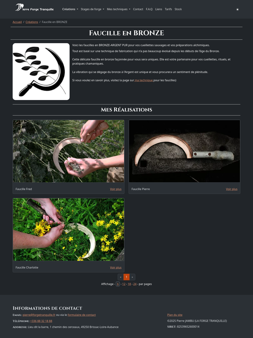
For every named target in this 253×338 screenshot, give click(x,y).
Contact (138, 9)
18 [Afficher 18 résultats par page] (129, 284)
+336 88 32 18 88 (41, 321)
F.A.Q (149, 9)
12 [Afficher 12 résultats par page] (123, 284)
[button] (237, 9)
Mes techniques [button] (117, 9)
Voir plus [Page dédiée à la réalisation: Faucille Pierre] (232, 189)
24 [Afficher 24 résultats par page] (134, 284)
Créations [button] (69, 9)
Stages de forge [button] (91, 9)
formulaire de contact (82, 315)
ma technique (143, 80)
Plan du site (174, 315)
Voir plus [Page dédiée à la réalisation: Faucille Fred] (116, 189)
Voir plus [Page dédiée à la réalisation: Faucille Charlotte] (116, 267)
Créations (32, 22)
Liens (158, 9)
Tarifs (168, 9)
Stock (178, 9)
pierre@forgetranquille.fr (39, 315)
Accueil (17, 22)
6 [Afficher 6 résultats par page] (118, 284)
